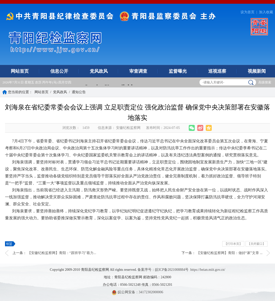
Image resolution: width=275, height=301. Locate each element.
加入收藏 (266, 12)
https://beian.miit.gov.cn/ (207, 270)
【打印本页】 (233, 244)
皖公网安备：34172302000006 (137, 292)
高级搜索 (264, 82)
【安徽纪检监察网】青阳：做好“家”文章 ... (229, 253)
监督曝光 (178, 71)
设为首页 (247, 12)
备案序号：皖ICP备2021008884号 (163, 270)
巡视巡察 (217, 71)
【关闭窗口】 (257, 244)
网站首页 (20, 71)
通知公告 (79, 92)
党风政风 (99, 71)
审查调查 (138, 71)
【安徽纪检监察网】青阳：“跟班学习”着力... (62, 253)
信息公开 (59, 71)
